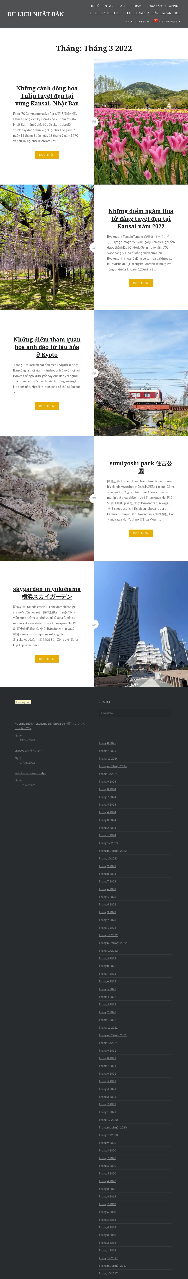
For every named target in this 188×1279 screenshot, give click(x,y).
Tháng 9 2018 (107, 1196)
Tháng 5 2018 (107, 1219)
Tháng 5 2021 (107, 1081)
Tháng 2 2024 (107, 827)
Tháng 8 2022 (107, 965)
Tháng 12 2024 (108, 758)
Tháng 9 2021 (107, 1050)
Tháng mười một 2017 (113, 1265)
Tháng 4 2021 (107, 1089)
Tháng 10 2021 (108, 1042)
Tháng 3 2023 (107, 912)
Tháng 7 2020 (107, 1158)
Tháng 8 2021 (107, 1058)
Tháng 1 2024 (107, 835)
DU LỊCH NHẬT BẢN (35, 14)
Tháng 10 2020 (108, 1135)
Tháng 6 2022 (107, 981)
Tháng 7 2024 (107, 797)
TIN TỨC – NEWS (101, 5)
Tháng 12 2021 (108, 1027)
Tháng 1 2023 (107, 927)
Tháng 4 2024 (107, 812)
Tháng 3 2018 (107, 1234)
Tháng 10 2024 (108, 773)
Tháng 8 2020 (107, 1150)
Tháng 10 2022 (108, 950)
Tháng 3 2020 (107, 1188)
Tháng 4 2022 (107, 996)
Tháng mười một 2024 (113, 766)
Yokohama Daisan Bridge (30, 773)
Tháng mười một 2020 (113, 1127)
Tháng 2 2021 (107, 1104)
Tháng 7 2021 (107, 1065)
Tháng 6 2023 (107, 889)
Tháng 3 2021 (107, 1096)
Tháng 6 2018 (107, 1211)
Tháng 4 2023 (107, 904)
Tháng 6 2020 (107, 1165)
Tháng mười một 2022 (113, 942)
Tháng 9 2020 (107, 1142)
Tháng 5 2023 (107, 896)
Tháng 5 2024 (107, 804)
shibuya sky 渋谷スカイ (29, 750)
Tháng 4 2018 (107, 1227)
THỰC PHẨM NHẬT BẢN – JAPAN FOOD (153, 13)
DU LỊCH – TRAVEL (131, 5)
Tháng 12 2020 (108, 1119)
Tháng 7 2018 (107, 1204)
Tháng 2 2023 (107, 919)
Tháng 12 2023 (108, 843)
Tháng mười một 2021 (113, 1035)
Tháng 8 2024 (107, 789)
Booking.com (23, 702)
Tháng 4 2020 (107, 1181)
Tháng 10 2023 (108, 858)
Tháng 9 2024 (107, 781)
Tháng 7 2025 (107, 750)
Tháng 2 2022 (107, 1012)
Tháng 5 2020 (107, 1173)
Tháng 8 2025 (107, 743)
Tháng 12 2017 (108, 1258)
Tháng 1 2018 (107, 1250)
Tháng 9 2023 (107, 866)
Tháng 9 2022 (107, 958)
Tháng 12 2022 (108, 935)
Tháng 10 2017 (108, 1273)
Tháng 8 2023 (107, 873)
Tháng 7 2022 (107, 973)
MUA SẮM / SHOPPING (165, 5)
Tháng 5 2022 (107, 989)
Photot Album (137, 21)
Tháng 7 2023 (107, 881)
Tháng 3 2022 (107, 1004)
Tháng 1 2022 (107, 1019)
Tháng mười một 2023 (113, 850)
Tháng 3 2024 (107, 820)
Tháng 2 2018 (107, 1242)
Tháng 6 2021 (107, 1073)
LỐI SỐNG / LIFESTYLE (105, 13)
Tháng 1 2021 (107, 1112)
